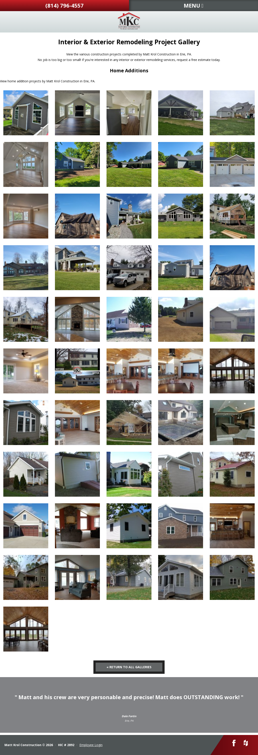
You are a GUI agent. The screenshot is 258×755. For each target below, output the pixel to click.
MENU (194, 5)
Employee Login (91, 745)
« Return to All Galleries (129, 667)
